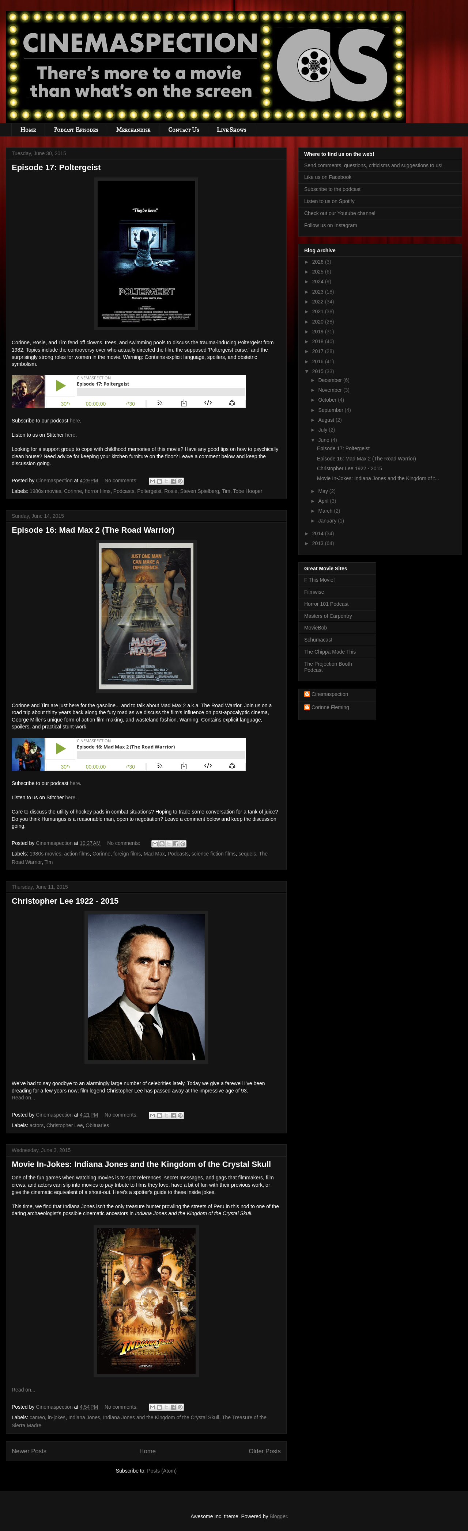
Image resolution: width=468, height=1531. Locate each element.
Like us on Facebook (327, 177)
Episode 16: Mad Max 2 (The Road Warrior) (93, 530)
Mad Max (154, 854)
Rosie (170, 491)
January (328, 521)
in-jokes (56, 1417)
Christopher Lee (64, 1125)
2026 (318, 262)
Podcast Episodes (76, 129)
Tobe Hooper (247, 491)
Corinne (73, 491)
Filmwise (314, 592)
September (331, 410)
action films (77, 854)
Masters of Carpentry (328, 616)
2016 (318, 361)
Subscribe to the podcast (332, 189)
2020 (318, 322)
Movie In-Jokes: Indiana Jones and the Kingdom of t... (378, 478)
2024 (318, 281)
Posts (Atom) (162, 1471)
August (326, 420)
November (330, 390)
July (323, 430)
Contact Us (183, 129)
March (326, 511)
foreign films (127, 854)
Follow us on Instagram (330, 225)
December (330, 380)
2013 (318, 543)
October (328, 400)
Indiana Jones (84, 1417)
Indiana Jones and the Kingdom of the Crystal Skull (161, 1417)
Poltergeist (149, 491)
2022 (318, 302)
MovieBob (315, 628)
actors (37, 1125)
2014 (318, 533)
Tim (226, 491)
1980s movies (45, 491)
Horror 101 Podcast (326, 604)
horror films (97, 491)
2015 (318, 371)
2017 (318, 351)
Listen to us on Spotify (329, 201)
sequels (247, 854)
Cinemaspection (330, 694)
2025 (318, 272)
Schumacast (318, 640)
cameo (37, 1417)
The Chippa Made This (330, 652)
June (324, 440)
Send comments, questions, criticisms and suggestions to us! (373, 165)
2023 (318, 292)
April (324, 501)
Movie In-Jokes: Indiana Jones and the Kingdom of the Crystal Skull (141, 1164)
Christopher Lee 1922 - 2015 (65, 901)
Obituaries (97, 1125)
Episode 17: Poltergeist (56, 167)
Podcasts (124, 491)
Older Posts (265, 1451)
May (323, 491)
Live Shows (231, 129)
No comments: (122, 480)
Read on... (23, 1098)
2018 (318, 341)
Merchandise (133, 129)
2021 (318, 311)
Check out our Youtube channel (339, 213)
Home (28, 129)
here (75, 421)
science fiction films (214, 854)
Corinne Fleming (330, 707)
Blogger (278, 1516)
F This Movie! (319, 580)
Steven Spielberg (199, 491)
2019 (318, 331)
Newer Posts (29, 1451)
